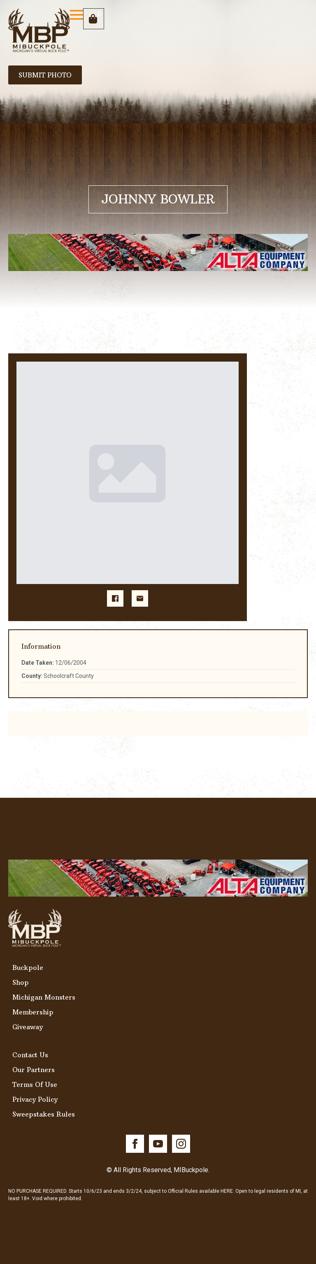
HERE (227, 1191)
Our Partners (33, 1069)
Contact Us (30, 1055)
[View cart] (93, 18)
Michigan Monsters (43, 997)
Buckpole (27, 967)
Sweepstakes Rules (43, 1114)
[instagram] (181, 1144)
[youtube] (158, 1144)
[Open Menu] (76, 14)
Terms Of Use (34, 1084)
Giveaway (27, 1027)
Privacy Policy (35, 1099)
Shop (20, 982)
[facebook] (135, 1144)
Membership (32, 1012)
